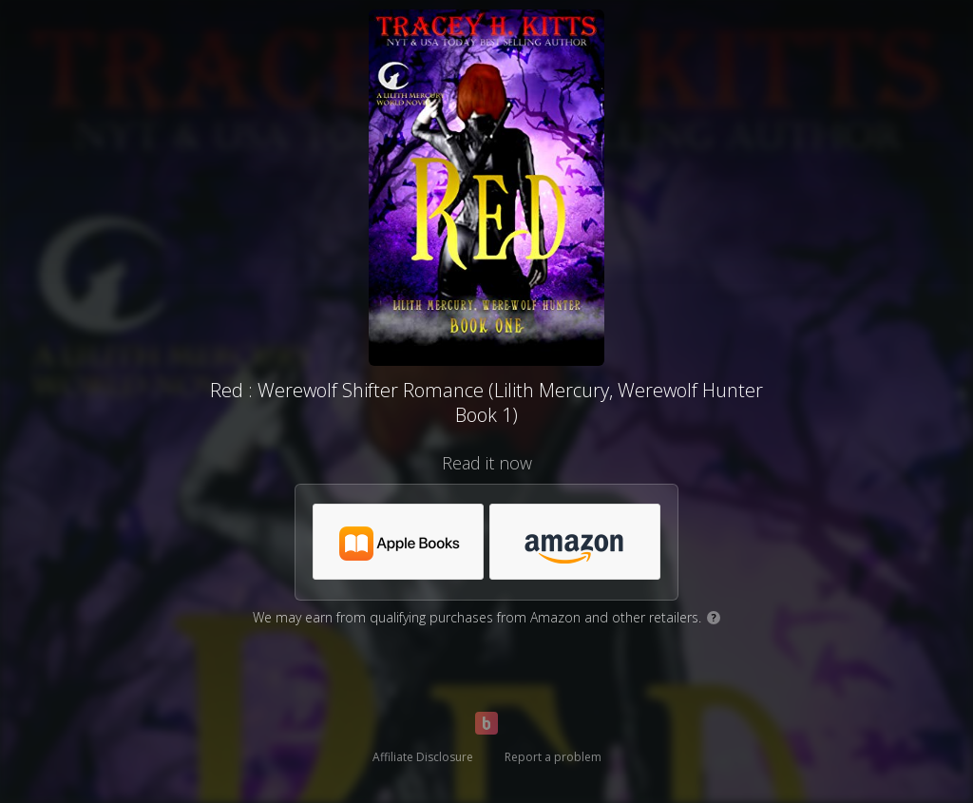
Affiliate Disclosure (422, 757)
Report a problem (553, 757)
